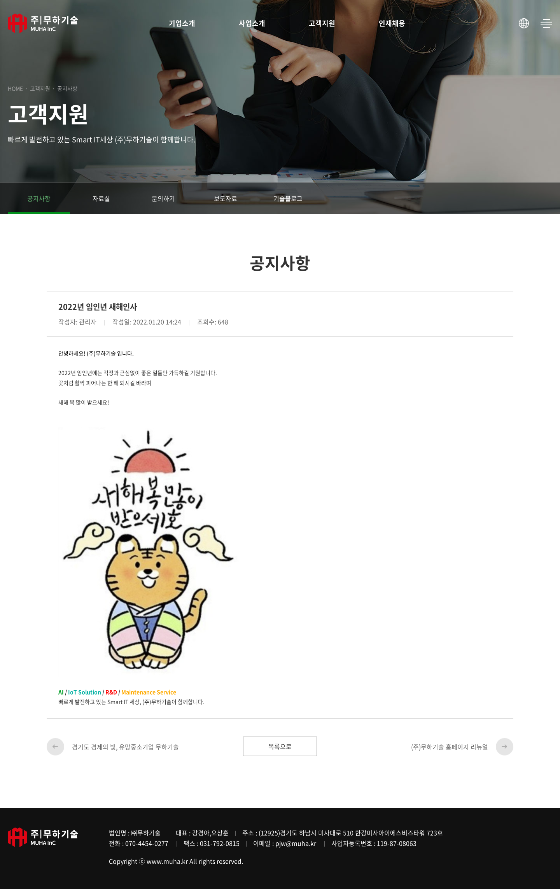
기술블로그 (288, 198)
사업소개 (252, 23)
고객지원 (322, 23)
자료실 (101, 198)
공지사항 (39, 198)
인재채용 (392, 23)
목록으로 (280, 746)
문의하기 (163, 198)
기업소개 (182, 23)
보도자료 (225, 198)
